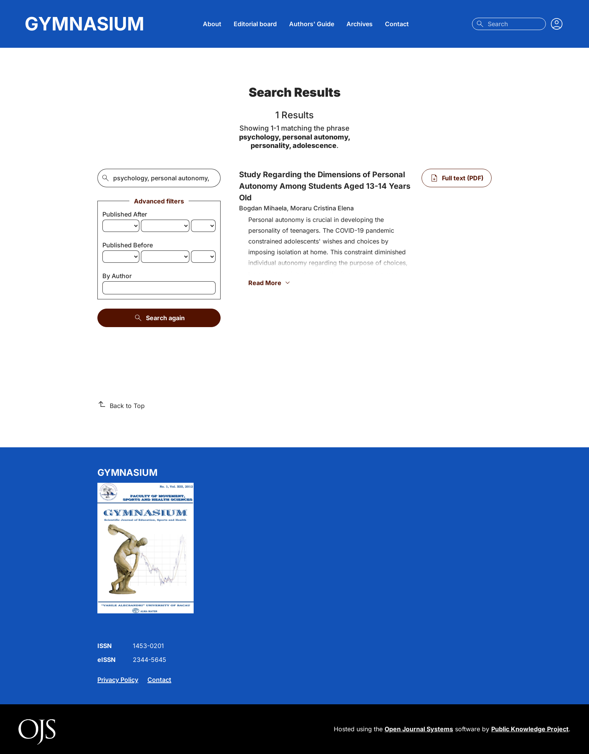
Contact (397, 24)
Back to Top (121, 405)
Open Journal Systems (419, 729)
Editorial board (255, 24)
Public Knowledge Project (530, 729)
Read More (270, 282)
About (212, 24)
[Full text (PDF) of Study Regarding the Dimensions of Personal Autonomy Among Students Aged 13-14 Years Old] (457, 178)
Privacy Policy (117, 679)
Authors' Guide (311, 24)
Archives (359, 24)
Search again (159, 317)
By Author (117, 276)
